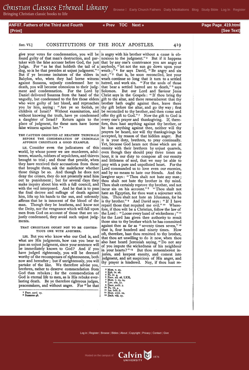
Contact (157, 333)
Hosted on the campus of (124, 355)
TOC (123, 25)
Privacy (146, 333)
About (123, 333)
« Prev (109, 25)
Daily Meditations (176, 9)
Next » (138, 25)
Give (166, 333)
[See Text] (231, 30)
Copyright (134, 333)
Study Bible (209, 9)
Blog (195, 9)
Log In (225, 9)
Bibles (115, 333)
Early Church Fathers (145, 9)
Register (239, 9)
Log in (83, 333)
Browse (119, 9)
